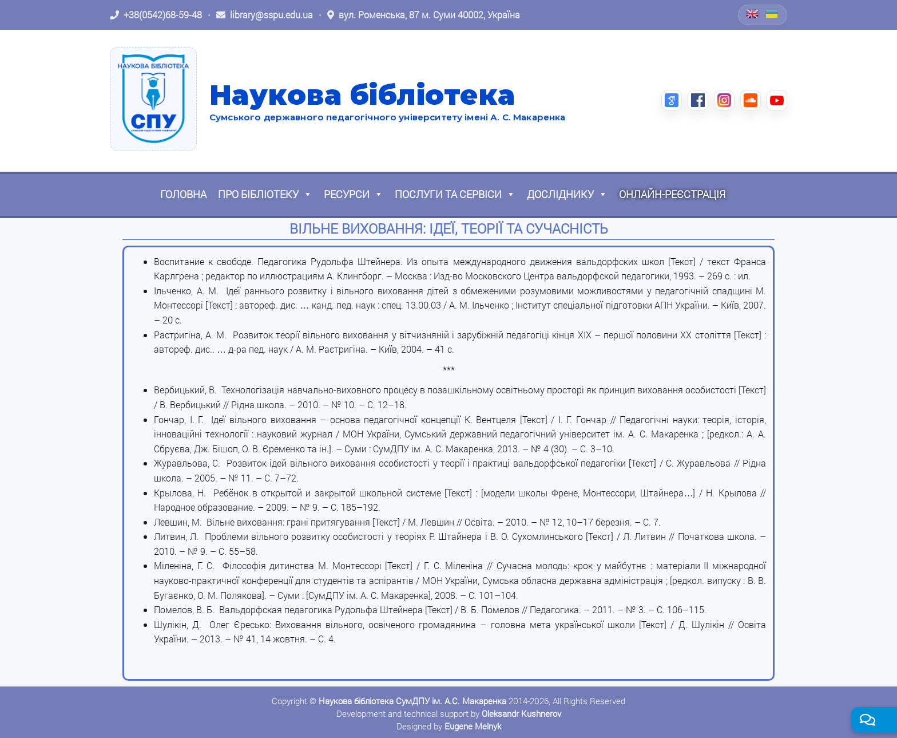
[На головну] (153, 99)
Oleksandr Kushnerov (521, 713)
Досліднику (567, 194)
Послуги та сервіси (455, 194)
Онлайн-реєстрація (672, 194)
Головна (183, 194)
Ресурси (353, 194)
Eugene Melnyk (472, 726)
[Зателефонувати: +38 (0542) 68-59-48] (156, 14)
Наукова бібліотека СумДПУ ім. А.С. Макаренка (412, 701)
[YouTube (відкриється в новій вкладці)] (777, 100)
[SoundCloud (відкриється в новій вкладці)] (750, 100)
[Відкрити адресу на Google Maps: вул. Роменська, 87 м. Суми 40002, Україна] (423, 14)
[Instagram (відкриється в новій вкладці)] (724, 100)
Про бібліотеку (265, 194)
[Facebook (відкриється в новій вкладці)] (698, 100)
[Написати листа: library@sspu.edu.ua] (264, 14)
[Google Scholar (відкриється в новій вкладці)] (671, 100)
